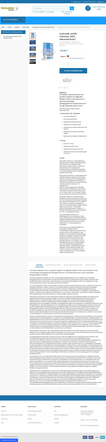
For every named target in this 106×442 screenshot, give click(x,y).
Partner (30, 419)
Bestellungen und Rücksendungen (12, 415)
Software (25, 27)
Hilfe (62, 12)
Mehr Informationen (53, 265)
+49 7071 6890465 (39, 12)
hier (36, 381)
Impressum (4, 419)
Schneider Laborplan (36, 278)
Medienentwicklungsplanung (43, 382)
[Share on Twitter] (62, 88)
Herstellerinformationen (73, 265)
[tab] (39, 265)
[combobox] (53, 8)
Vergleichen (77, 2)
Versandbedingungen (35, 411)
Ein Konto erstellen (89, 2)
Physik (10, 27)
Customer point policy (35, 423)
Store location (32, 415)
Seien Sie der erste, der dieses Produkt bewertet (71, 44)
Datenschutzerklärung (61, 415)
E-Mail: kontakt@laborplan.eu (90, 425)
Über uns (4, 411)
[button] (33, 42)
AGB (2, 423)
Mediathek (36, 313)
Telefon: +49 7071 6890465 (89, 420)
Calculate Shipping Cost (76, 58)
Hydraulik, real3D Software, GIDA (43, 27)
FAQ (55, 411)
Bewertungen (91, 265)
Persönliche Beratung (68, 12)
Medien (17, 27)
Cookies (56, 423)
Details (39, 265)
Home (2, 27)
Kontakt (56, 419)
